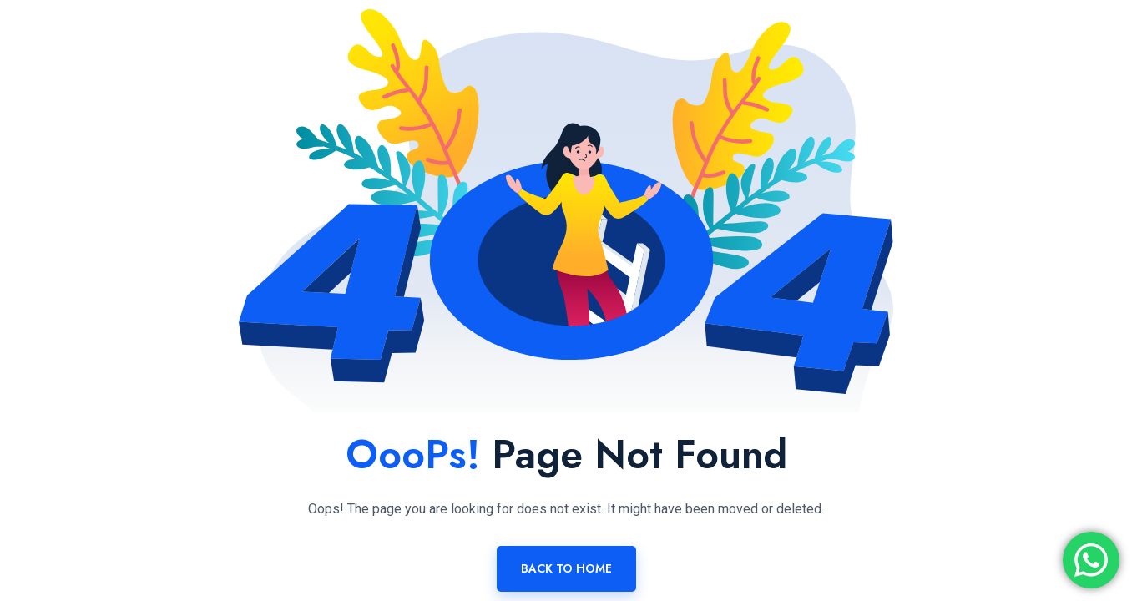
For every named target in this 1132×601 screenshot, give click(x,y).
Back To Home (566, 568)
